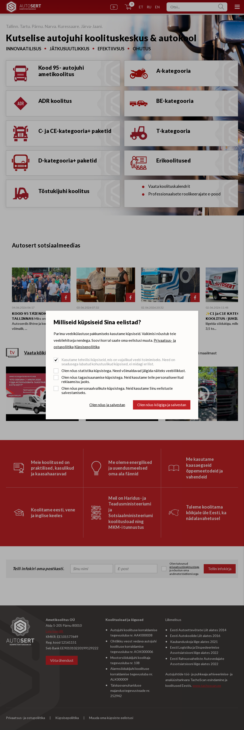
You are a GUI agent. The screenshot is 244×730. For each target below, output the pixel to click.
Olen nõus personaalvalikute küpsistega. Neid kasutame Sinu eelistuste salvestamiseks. (117, 390)
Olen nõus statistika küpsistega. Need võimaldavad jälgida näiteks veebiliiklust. (123, 370)
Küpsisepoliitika (87, 347)
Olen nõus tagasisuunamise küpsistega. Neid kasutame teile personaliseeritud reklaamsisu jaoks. (122, 379)
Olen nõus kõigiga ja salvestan (161, 404)
